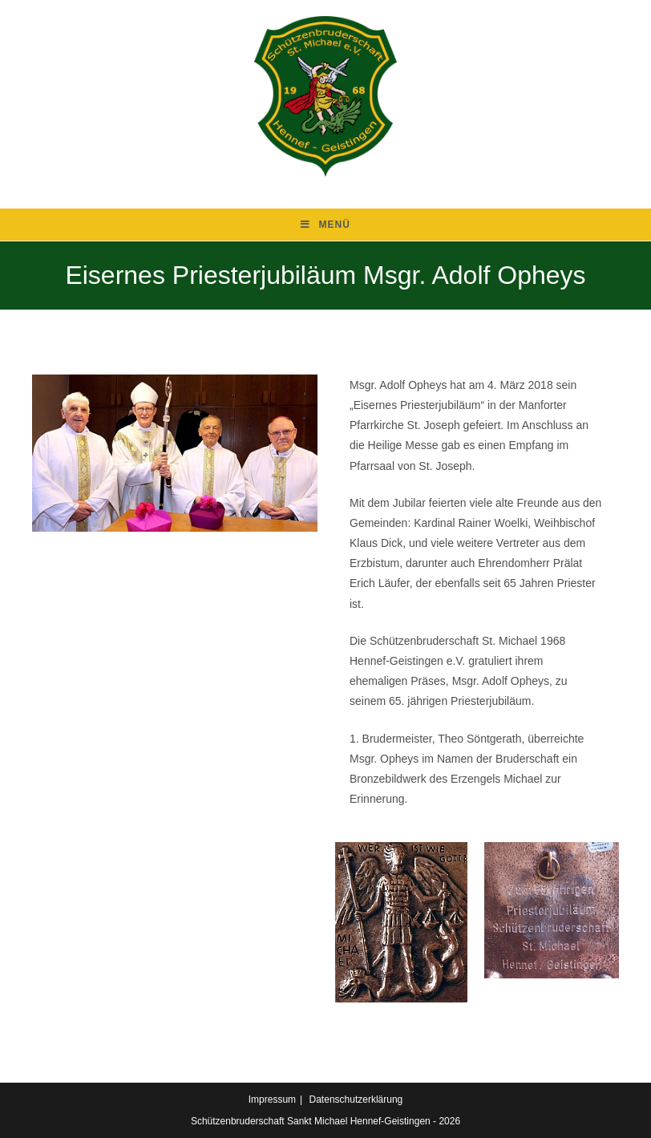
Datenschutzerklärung (356, 1099)
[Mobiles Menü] (325, 225)
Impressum (272, 1099)
